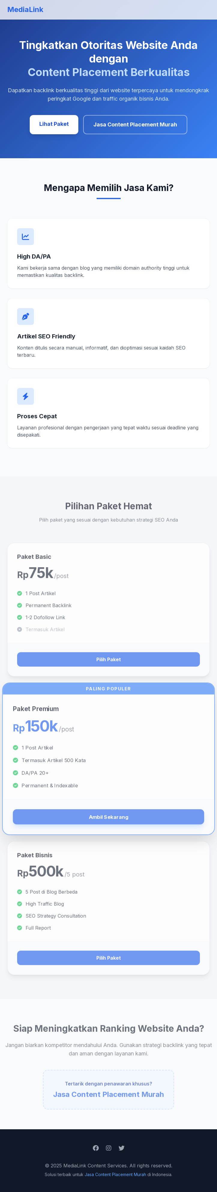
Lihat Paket (54, 124)
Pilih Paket (108, 664)
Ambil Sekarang (108, 821)
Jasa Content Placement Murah (135, 125)
